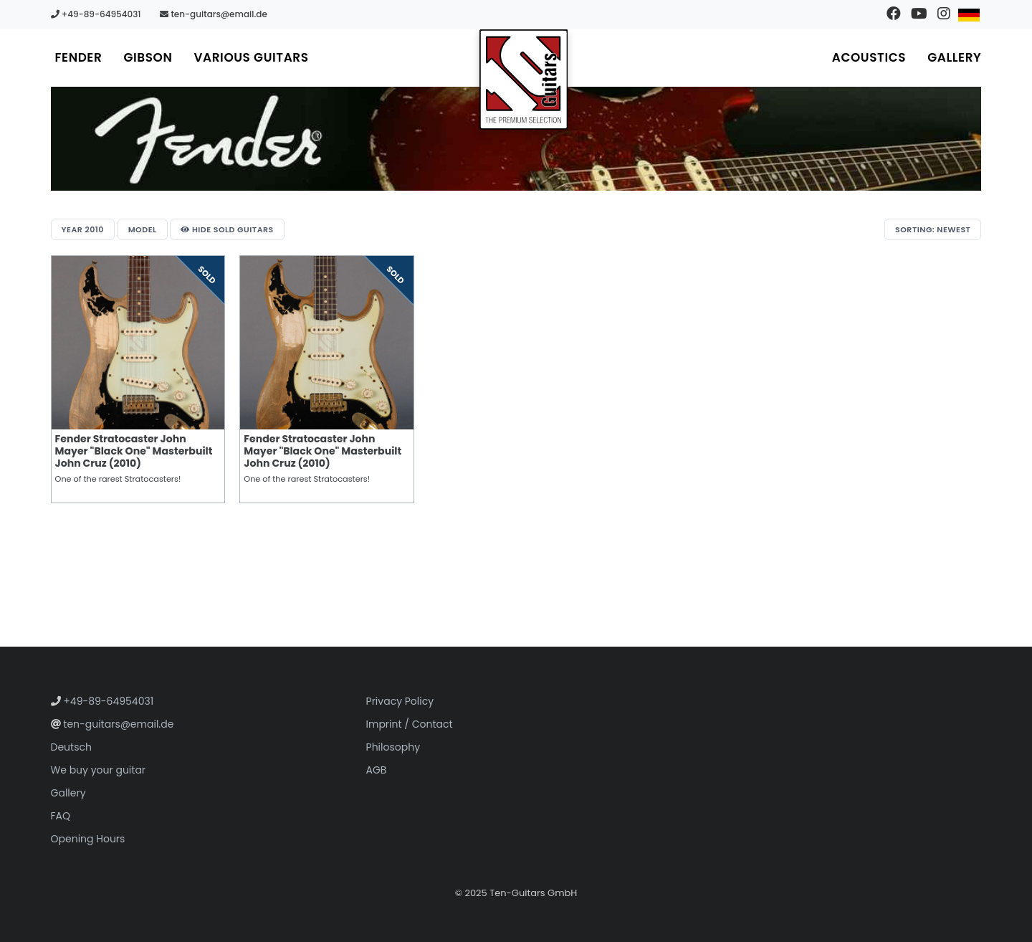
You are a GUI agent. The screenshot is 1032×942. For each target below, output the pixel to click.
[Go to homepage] (523, 79)
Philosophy (393, 747)
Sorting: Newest (932, 229)
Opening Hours (88, 839)
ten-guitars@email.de (213, 14)
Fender (78, 57)
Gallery (954, 57)
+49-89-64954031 (96, 14)
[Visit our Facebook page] (893, 14)
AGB (376, 770)
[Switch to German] (968, 14)
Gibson (147, 57)
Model (142, 229)
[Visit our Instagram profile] (943, 14)
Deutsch (71, 747)
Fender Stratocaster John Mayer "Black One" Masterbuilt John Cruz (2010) (134, 451)
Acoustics (869, 57)
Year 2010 (83, 229)
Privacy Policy (400, 701)
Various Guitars (251, 57)
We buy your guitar (98, 770)
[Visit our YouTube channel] (918, 14)
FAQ (61, 816)
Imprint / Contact (409, 724)
